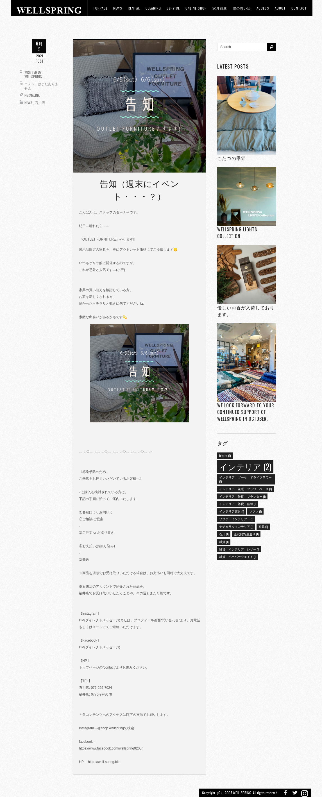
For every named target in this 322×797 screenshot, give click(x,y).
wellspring (33, 76)
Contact (299, 8)
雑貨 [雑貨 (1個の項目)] (223, 541)
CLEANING (153, 8)
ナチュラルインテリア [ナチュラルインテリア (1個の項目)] (236, 526)
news (117, 8)
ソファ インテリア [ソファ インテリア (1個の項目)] (236, 519)
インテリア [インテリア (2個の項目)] (245, 466)
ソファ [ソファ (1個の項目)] (255, 511)
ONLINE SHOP (196, 8)
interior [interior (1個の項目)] (225, 455)
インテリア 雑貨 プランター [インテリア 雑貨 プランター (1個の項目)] (242, 496)
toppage (100, 8)
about (280, 8)
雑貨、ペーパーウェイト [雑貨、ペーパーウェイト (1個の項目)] (237, 556)
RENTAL (134, 8)
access (263, 8)
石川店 (40, 102)
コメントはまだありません (41, 85)
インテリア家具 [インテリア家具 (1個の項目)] (231, 511)
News (28, 102)
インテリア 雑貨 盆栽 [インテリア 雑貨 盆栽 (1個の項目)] (237, 503)
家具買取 (219, 8)
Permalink (32, 95)
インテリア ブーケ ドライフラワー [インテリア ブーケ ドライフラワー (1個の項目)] (245, 479)
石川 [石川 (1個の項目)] (223, 534)
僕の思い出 (242, 8)
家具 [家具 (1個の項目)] (263, 526)
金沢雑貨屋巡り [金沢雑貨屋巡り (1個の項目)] (246, 534)
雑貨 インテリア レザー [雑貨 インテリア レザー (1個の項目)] (239, 549)
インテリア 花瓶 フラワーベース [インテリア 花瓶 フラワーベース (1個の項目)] (245, 488)
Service (173, 8)
